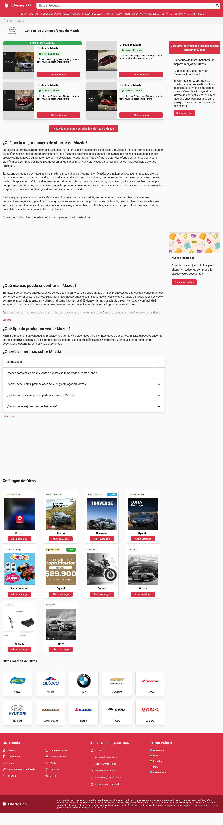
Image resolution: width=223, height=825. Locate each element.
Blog (201, 13)
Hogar (109, 13)
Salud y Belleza (92, 13)
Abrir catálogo (58, 127)
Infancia (180, 13)
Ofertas (33, 13)
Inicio (22, 13)
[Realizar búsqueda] (217, 5)
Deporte (167, 13)
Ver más (7, 424)
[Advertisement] (84, 63)
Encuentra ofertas (184, 282)
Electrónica (72, 13)
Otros (191, 13)
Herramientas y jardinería (142, 13)
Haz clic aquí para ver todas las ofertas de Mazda (84, 180)
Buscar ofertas (184, 113)
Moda (119, 13)
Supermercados (51, 13)
